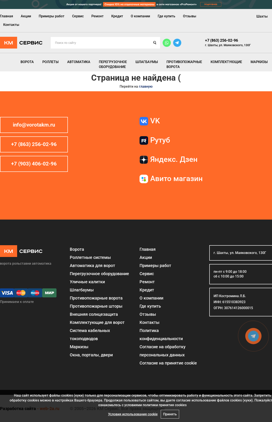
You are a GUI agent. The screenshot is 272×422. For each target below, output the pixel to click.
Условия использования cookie (133, 414)
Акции (26, 16)
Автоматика (78, 62)
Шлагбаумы (146, 62)
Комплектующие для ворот (97, 322)
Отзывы (189, 16)
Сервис (78, 16)
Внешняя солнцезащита (94, 314)
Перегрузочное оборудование (113, 64)
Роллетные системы (90, 257)
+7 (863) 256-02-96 (221, 40)
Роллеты (50, 62)
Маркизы (259, 62)
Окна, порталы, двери (91, 354)
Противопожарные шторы (96, 306)
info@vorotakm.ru (34, 125)
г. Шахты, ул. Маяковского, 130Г (228, 45)
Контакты (11, 25)
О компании (140, 16)
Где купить (166, 16)
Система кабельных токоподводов (90, 334)
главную (146, 86)
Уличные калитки (87, 281)
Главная (6, 16)
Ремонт (97, 16)
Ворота (27, 62)
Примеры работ (51, 16)
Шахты (262, 16)
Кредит (117, 16)
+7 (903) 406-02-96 (34, 164)
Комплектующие (226, 62)
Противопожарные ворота (184, 64)
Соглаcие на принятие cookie (168, 363)
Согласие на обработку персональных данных (163, 350)
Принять (170, 414)
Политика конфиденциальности (161, 334)
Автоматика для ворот (92, 265)
